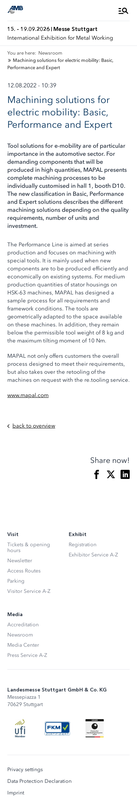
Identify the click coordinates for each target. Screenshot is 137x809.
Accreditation (23, 625)
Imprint (15, 793)
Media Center (23, 645)
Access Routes (24, 571)
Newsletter (19, 561)
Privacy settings (25, 770)
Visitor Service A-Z (28, 591)
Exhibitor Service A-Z (93, 555)
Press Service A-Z (27, 655)
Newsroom (20, 635)
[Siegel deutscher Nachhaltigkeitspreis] (94, 728)
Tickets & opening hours (28, 548)
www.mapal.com (28, 395)
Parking (15, 581)
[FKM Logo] (57, 728)
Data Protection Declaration (39, 781)
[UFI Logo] (20, 728)
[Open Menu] (123, 10)
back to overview (31, 426)
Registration (82, 545)
